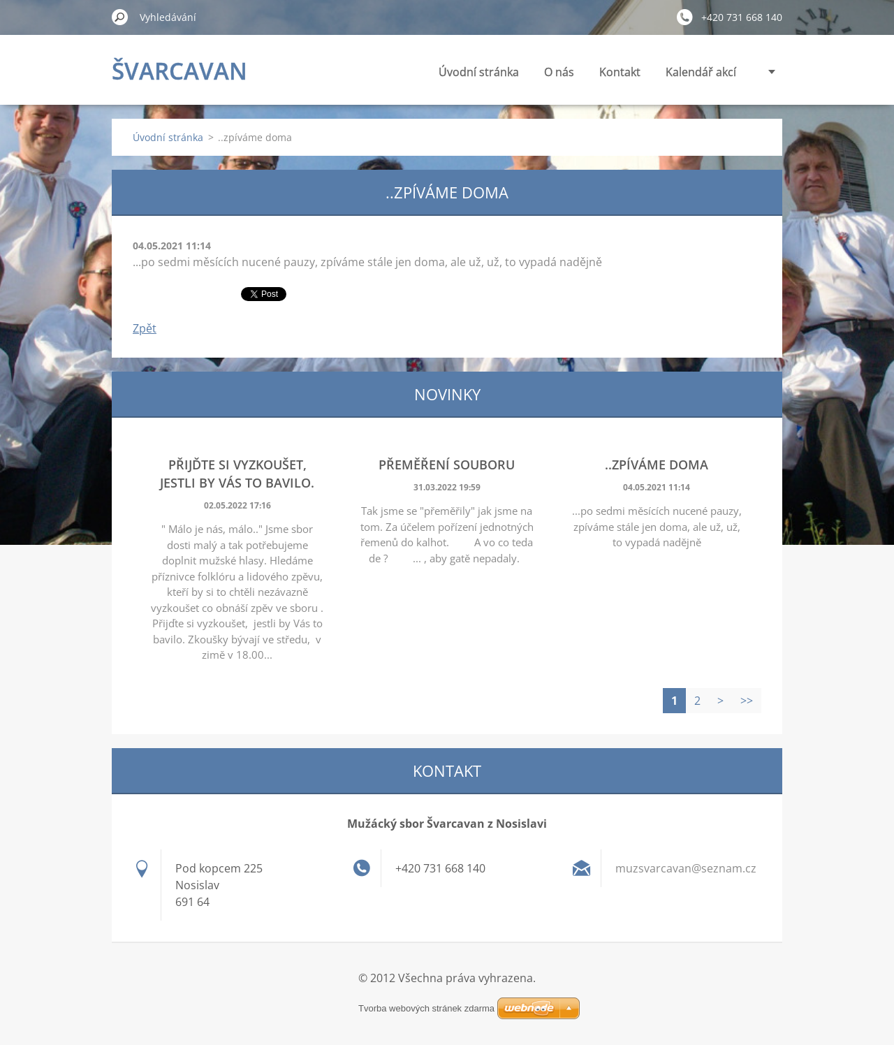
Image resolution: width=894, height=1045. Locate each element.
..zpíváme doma (656, 464)
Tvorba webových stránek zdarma (426, 1008)
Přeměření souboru (447, 464)
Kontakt (619, 72)
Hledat (120, 16)
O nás (559, 72)
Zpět (144, 328)
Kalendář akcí (701, 72)
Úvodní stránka (479, 72)
